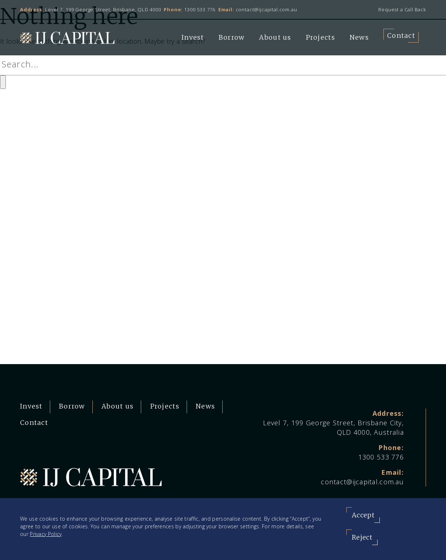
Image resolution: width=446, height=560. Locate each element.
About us (275, 37)
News (359, 37)
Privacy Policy (45, 534)
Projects (320, 37)
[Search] (223, 64)
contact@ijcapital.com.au (266, 9)
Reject (362, 537)
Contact (401, 35)
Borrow (232, 37)
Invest (193, 37)
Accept (363, 515)
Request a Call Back (402, 9)
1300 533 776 (199, 9)
